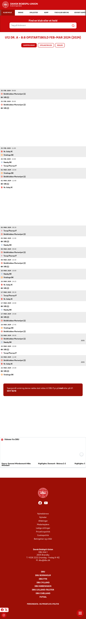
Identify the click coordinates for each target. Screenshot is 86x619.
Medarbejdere (43, 524)
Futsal (43, 597)
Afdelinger (43, 521)
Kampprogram (29, 45)
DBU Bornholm (43, 575)
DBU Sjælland (43, 593)
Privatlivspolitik (43, 532)
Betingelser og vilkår (43, 539)
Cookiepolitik (43, 535)
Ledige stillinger (43, 528)
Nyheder (43, 517)
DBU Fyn (43, 579)
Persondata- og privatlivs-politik (43, 604)
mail (61, 388)
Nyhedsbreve (43, 514)
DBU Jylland (43, 583)
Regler (60, 45)
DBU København (43, 586)
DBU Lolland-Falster (43, 590)
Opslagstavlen (46, 45)
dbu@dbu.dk (44, 560)
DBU (43, 572)
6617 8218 (11, 391)
